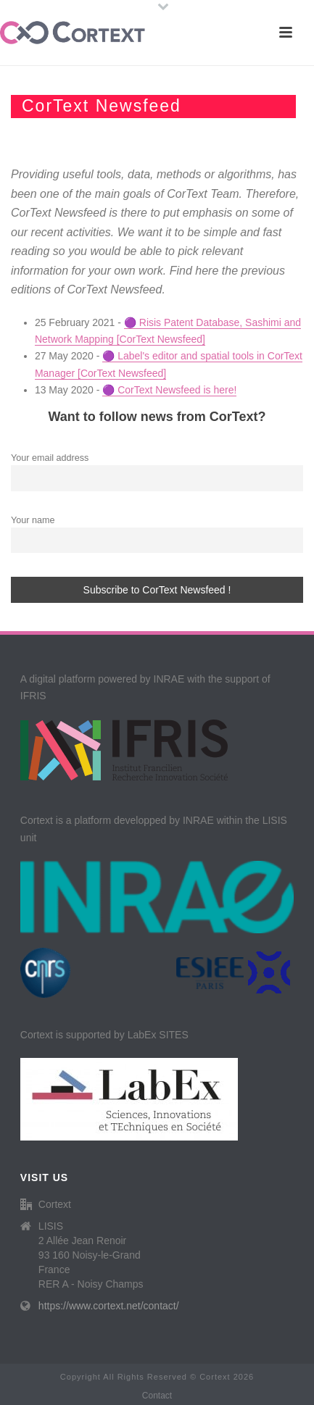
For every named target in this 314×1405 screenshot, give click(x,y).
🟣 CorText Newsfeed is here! (169, 390)
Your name (32, 520)
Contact (157, 1396)
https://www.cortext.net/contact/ (108, 1306)
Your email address (49, 458)
